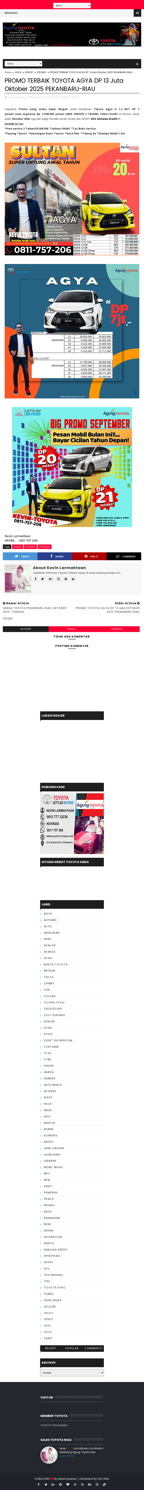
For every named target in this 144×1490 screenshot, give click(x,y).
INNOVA (49, 1123)
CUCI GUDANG (54, 1015)
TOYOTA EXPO (55, 1287)
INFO (47, 1116)
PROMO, (75, 97)
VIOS (47, 1325)
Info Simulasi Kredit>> (106, 119)
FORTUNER (51, 1047)
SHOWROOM (53, 1237)
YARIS (48, 1338)
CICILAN (50, 996)
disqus (71, 629)
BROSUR (50, 971)
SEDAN (48, 1230)
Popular (72, 1348)
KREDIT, (66, 97)
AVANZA (50, 952)
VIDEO (48, 1319)
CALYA (49, 977)
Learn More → (68, 1456)
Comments (93, 1348)
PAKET (48, 1186)
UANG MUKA (53, 1300)
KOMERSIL (51, 1135)
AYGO (48, 958)
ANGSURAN (52, 933)
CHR (47, 990)
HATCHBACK (53, 1085)
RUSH (47, 1224)
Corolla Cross (54, 1002)
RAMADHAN (52, 1218)
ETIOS (48, 1034)
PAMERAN (51, 1192)
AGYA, (57, 97)
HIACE (48, 1097)
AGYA (18, 72)
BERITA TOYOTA (56, 964)
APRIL (48, 939)
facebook (117, 629)
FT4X (48, 1053)
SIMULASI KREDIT (56, 1250)
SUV (47, 1268)
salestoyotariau (67, 1478)
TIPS (47, 1281)
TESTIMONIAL (53, 1275)
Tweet (22, 556)
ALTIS (48, 926)
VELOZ (48, 1313)
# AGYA (18, 546)
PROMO (41, 72)
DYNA (48, 1028)
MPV (47, 1173)
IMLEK (48, 1110)
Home (8, 72)
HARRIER (50, 1078)
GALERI (49, 1066)
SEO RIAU (103, 1478)
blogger (26, 629)
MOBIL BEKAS (53, 1167)
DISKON (49, 1021)
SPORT (49, 1262)
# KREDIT (30, 546)
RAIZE (48, 1211)
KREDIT (29, 72)
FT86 (47, 1059)
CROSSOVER (53, 1009)
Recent (50, 1348)
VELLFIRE (50, 1307)
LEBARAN (50, 1161)
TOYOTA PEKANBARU (54, 1425)
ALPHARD (50, 920)
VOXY (48, 1332)
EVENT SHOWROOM (58, 1040)
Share (57, 556)
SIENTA (49, 1243)
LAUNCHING (52, 1154)
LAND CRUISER (54, 1148)
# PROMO (44, 546)
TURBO (49, 1294)
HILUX (48, 1104)
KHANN (49, 1129)
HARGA (49, 1072)
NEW (47, 1180)
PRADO (49, 1199)
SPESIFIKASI (52, 1256)
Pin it (91, 556)
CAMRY (49, 983)
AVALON (50, 945)
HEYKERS (50, 1091)
